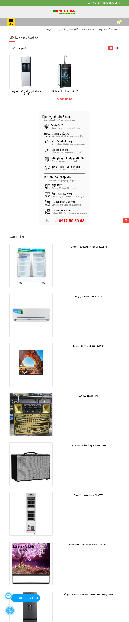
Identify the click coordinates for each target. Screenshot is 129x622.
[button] (118, 22)
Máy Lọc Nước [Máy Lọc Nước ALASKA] (89, 29)
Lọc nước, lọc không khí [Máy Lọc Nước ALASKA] (69, 29)
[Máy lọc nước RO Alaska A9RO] (64, 92)
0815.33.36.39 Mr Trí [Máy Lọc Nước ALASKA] (110, 3)
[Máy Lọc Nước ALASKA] (64, 12)
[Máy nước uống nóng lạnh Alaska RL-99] (26, 92)
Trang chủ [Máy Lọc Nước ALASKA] (50, 29)
